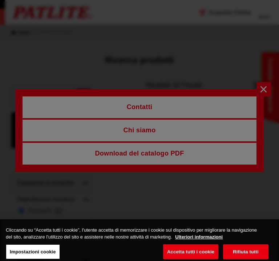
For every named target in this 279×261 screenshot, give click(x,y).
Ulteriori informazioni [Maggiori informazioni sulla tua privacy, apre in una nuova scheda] (199, 241)
